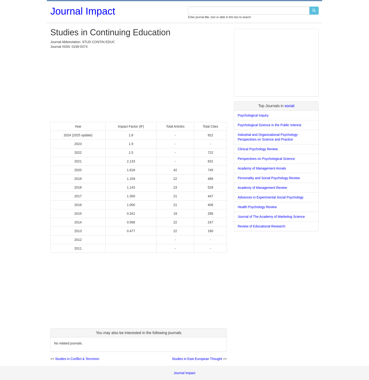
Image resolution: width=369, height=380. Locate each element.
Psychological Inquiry (253, 115)
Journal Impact (82, 11)
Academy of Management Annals (262, 168)
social (289, 106)
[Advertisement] (138, 84)
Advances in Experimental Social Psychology (270, 197)
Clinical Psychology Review (258, 149)
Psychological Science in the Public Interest (269, 125)
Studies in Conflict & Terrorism (77, 359)
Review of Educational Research (261, 226)
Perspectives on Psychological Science (266, 159)
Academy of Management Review (262, 188)
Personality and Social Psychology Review (269, 178)
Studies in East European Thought (197, 359)
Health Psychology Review (257, 207)
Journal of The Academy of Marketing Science (271, 216)
